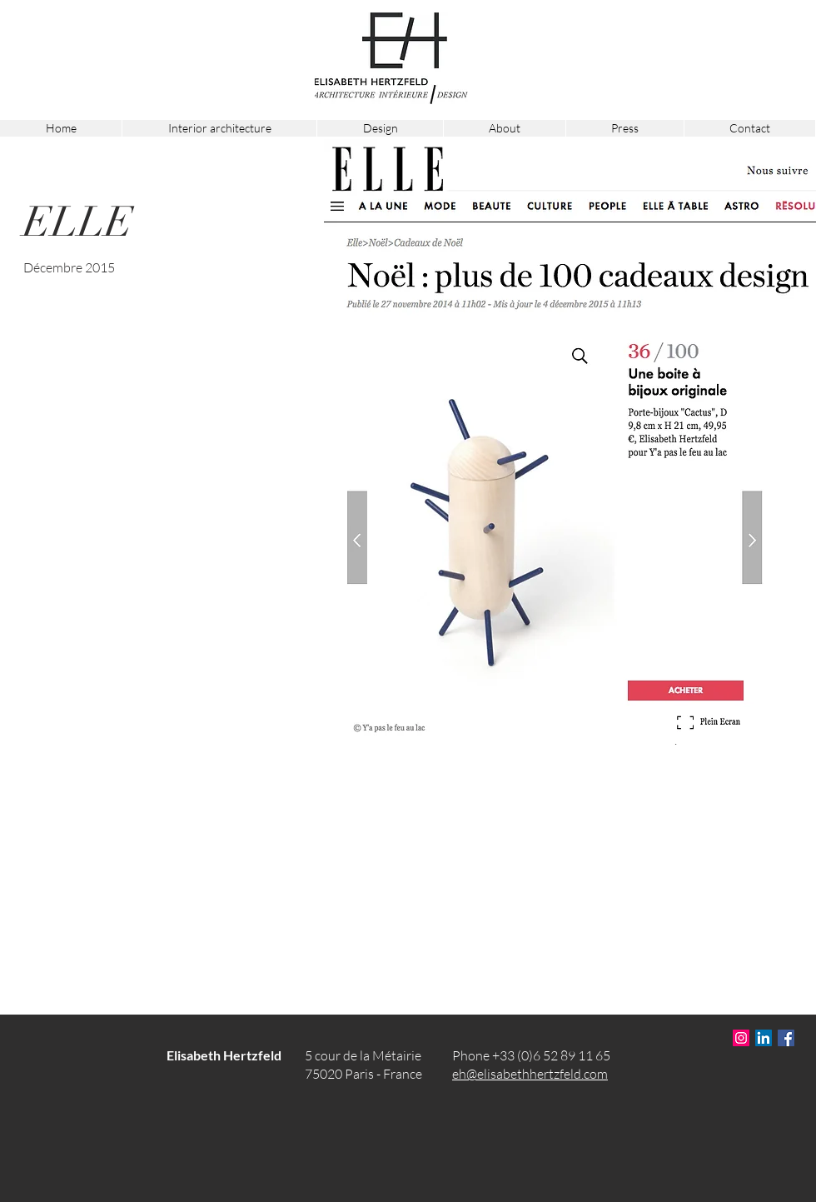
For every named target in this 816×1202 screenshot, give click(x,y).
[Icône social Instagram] (741, 1038)
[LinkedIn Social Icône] (763, 1038)
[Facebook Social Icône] (786, 1038)
